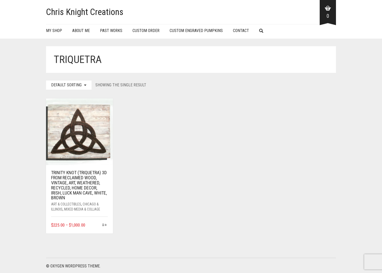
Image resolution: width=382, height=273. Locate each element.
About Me (81, 30)
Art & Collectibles (66, 204)
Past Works (111, 30)
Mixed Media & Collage (82, 209)
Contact (241, 30)
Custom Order (146, 30)
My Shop (54, 30)
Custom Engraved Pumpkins (196, 30)
